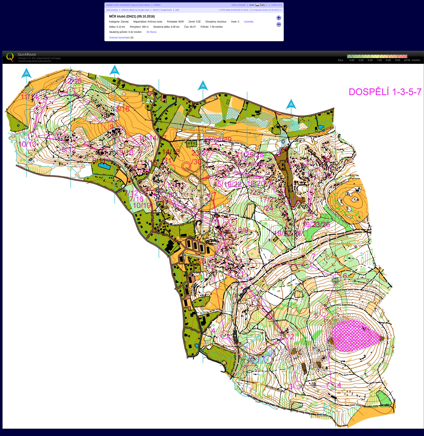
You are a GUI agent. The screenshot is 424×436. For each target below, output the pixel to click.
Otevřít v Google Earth (162, 10)
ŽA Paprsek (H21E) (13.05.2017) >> (266, 10)
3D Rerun (151, 32)
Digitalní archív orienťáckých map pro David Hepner (128, 5)
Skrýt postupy (112, 10)
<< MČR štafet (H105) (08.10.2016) (233, 10)
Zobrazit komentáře (119, 37)
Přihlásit (157, 5)
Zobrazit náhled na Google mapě (135, 10)
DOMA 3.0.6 (276, 5)
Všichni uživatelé (238, 5)
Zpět (177, 10)
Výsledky (248, 21)
